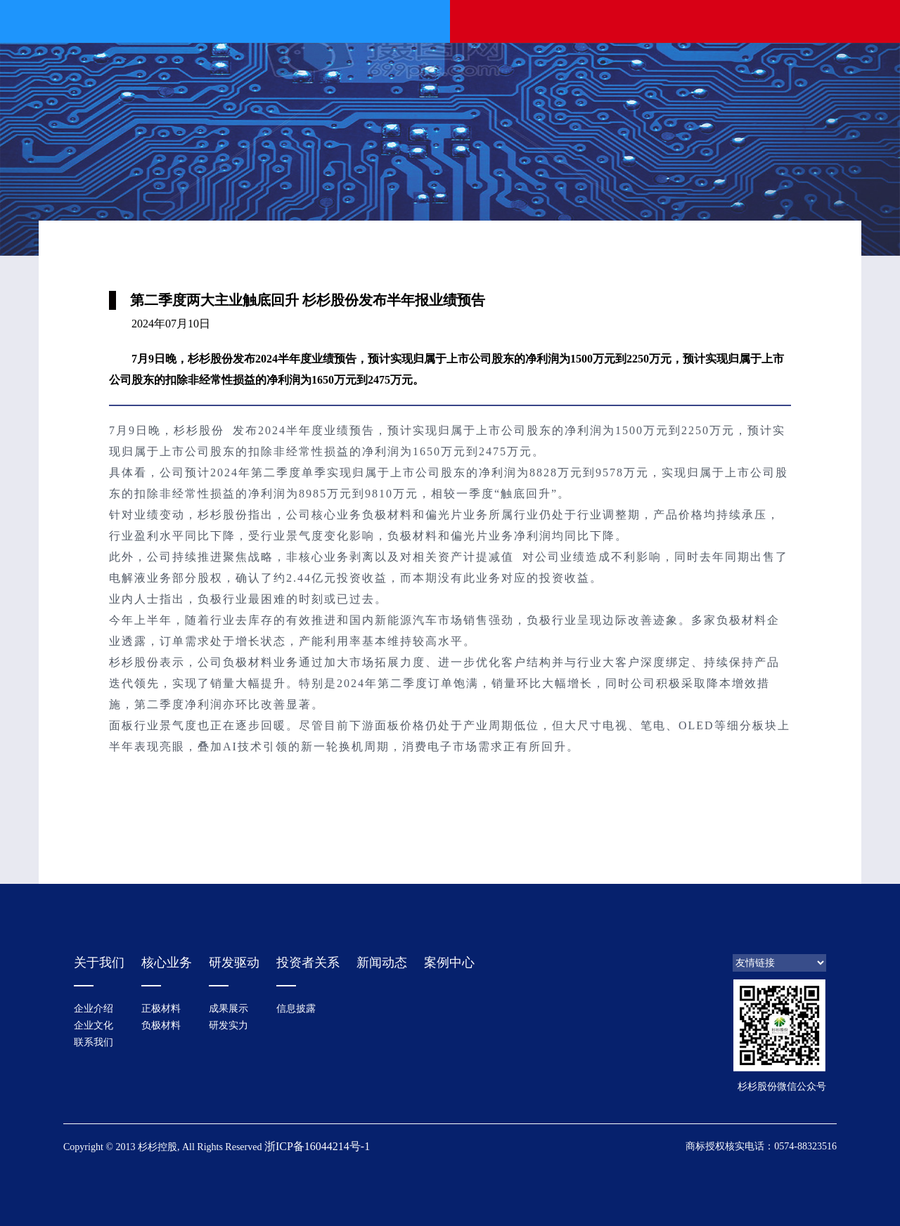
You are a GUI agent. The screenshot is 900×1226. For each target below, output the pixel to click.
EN (850, 20)
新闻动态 (381, 963)
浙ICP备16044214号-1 (317, 1146)
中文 (822, 20)
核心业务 (166, 963)
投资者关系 (308, 963)
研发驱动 (234, 963)
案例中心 (449, 963)
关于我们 (99, 963)
